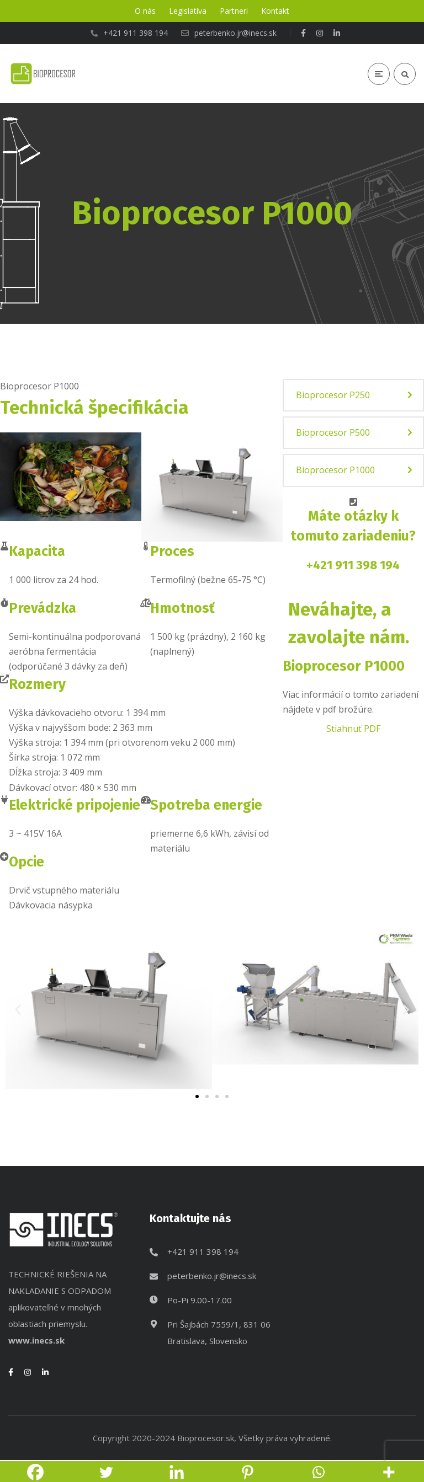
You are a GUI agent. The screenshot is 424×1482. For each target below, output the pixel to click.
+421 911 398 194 (353, 565)
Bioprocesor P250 (333, 395)
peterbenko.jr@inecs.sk (211, 1275)
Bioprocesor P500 (333, 432)
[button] (18, 1009)
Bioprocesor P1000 (335, 470)
